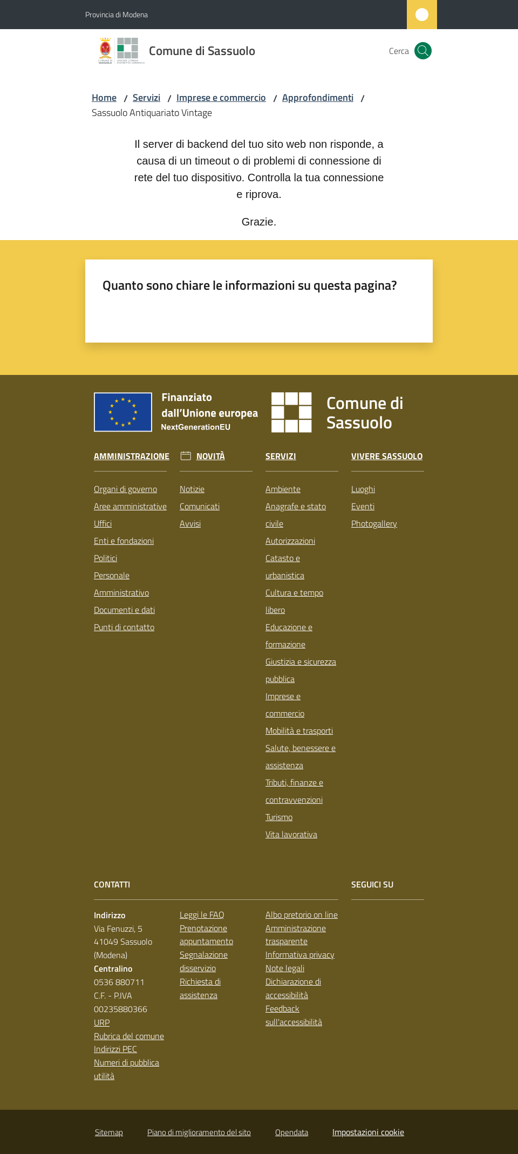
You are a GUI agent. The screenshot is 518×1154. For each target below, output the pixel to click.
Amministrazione (131, 456)
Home (104, 97)
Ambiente (283, 488)
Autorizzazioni (290, 540)
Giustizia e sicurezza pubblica (300, 670)
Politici (105, 557)
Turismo (278, 816)
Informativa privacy (300, 954)
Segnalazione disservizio (204, 961)
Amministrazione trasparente (295, 934)
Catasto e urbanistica (284, 566)
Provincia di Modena (116, 14)
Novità (210, 456)
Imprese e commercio (221, 97)
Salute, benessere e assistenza (300, 756)
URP (102, 1022)
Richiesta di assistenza (200, 988)
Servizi (146, 97)
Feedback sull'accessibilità (293, 1015)
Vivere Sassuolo (386, 456)
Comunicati (200, 506)
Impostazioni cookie (368, 1131)
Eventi (362, 506)
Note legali (284, 967)
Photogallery (374, 523)
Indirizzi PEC (115, 1048)
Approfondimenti (317, 97)
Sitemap (109, 1132)
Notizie (192, 488)
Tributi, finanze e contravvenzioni (294, 791)
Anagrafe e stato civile (295, 515)
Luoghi (363, 488)
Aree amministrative (130, 506)
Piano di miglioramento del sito (199, 1132)
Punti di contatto (124, 626)
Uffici (103, 523)
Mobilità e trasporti (299, 730)
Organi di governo (125, 488)
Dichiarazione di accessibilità (293, 988)
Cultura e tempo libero (294, 601)
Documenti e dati (124, 609)
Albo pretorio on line (301, 914)
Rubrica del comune (129, 1035)
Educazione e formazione (288, 635)
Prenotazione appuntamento (206, 934)
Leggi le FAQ (202, 914)
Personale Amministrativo (121, 584)
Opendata (291, 1132)
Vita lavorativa (291, 834)
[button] (423, 50)
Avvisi (190, 523)
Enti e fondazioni (124, 540)
